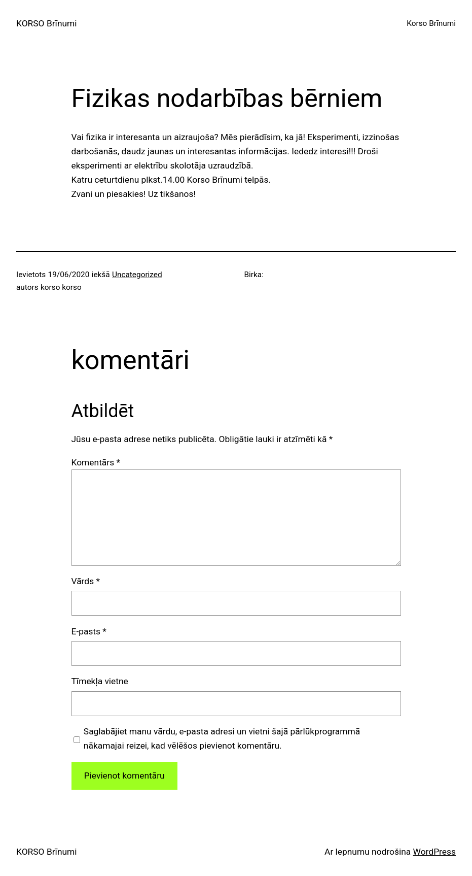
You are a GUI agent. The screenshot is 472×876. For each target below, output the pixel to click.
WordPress (434, 852)
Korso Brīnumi (431, 23)
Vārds (85, 581)
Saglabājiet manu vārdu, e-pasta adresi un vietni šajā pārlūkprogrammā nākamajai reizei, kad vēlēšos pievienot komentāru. (222, 738)
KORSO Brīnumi (46, 23)
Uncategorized (137, 274)
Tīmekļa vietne (99, 681)
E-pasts (88, 631)
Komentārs (95, 462)
